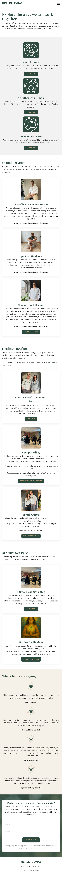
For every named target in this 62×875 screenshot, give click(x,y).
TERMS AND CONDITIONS (31, 866)
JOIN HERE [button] (31, 850)
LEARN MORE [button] (31, 619)
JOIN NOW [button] (31, 429)
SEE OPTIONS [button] (31, 74)
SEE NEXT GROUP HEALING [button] (31, 491)
